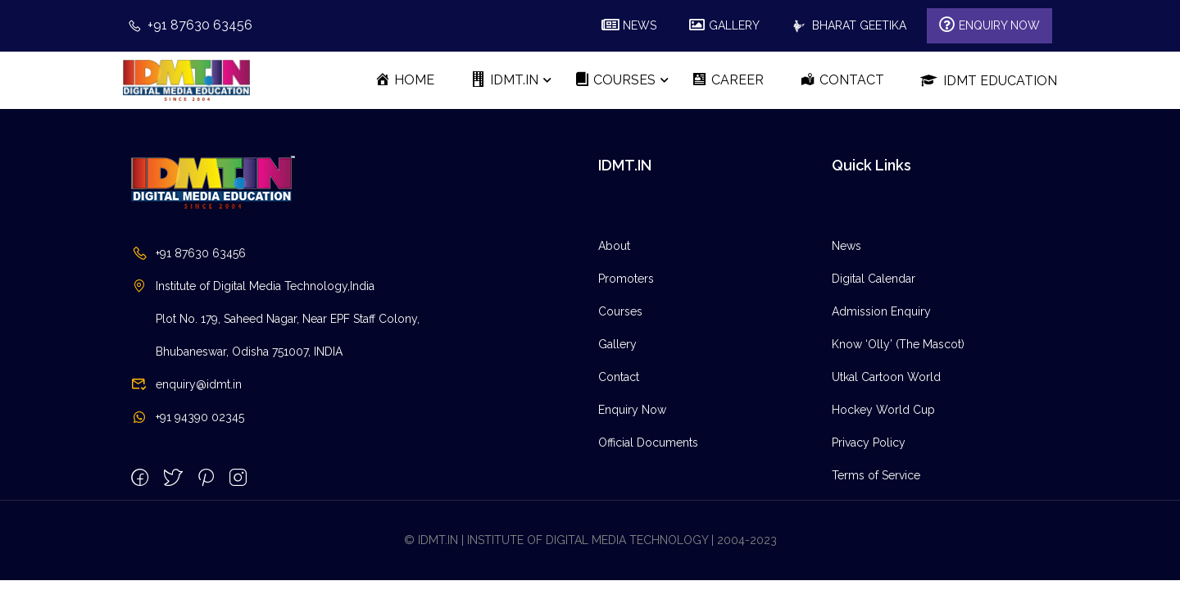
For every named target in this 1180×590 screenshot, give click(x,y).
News (846, 245)
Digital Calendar (873, 278)
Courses (620, 311)
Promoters (626, 278)
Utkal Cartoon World (886, 377)
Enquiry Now (632, 409)
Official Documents (648, 442)
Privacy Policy (868, 442)
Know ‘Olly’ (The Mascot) (898, 344)
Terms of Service (876, 475)
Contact (618, 377)
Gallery (617, 344)
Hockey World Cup (883, 409)
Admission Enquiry (881, 311)
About (614, 245)
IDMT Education (988, 80)
